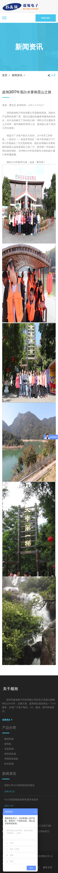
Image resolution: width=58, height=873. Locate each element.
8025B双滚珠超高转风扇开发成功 (21, 800)
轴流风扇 (9, 739)
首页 (4, 75)
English (45, 18)
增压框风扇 (10, 754)
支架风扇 (9, 749)
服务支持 (47, 867)
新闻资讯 (17, 75)
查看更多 (7, 719)
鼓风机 (7, 744)
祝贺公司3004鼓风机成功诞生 (19, 785)
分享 (52, 75)
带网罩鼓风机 (11, 759)
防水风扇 (9, 764)
